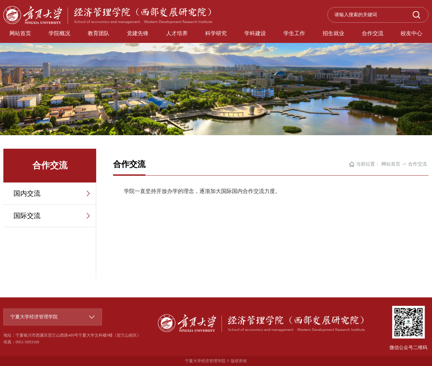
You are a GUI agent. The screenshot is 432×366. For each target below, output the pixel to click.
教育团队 (98, 33)
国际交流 (27, 215)
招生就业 (333, 33)
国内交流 (27, 193)
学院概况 (59, 33)
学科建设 (255, 33)
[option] (216, 67)
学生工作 (294, 33)
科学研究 (216, 33)
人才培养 (177, 33)
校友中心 (411, 33)
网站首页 (20, 33)
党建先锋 (137, 33)
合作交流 (372, 33)
